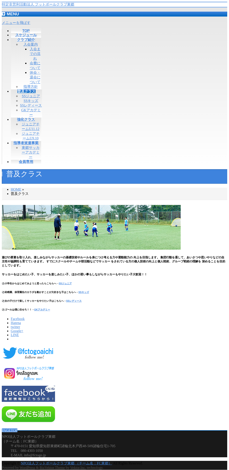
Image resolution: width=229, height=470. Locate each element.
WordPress (27, 468)
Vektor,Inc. (78, 468)
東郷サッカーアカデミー (31, 152)
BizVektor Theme (52, 468)
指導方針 (30, 87)
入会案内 (30, 44)
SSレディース (31, 105)
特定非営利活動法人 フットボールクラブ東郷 (38, 4)
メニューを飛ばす (16, 23)
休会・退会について (35, 77)
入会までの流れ (35, 53)
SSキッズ (31, 101)
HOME (16, 189)
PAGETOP (9, 430)
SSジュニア (31, 96)
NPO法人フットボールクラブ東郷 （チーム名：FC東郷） (66, 463)
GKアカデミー (42, 309)
